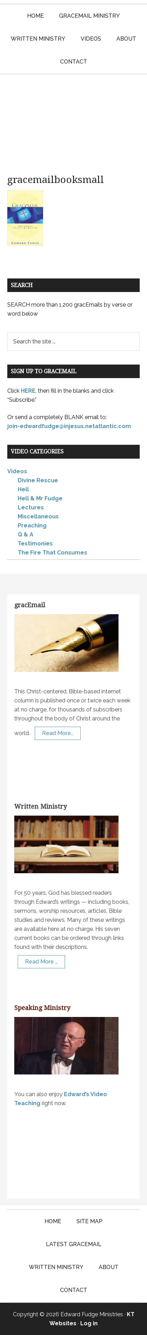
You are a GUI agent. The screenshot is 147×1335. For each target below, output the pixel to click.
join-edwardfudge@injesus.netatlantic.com (69, 426)
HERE (28, 390)
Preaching (32, 525)
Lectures (31, 507)
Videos (17, 471)
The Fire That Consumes (52, 552)
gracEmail (29, 605)
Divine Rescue (38, 480)
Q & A (25, 534)
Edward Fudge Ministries (73, 119)
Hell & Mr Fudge (40, 498)
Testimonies (35, 543)
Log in (89, 1323)
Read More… (57, 733)
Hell (23, 489)
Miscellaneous (38, 516)
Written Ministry (40, 806)
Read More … (41, 961)
